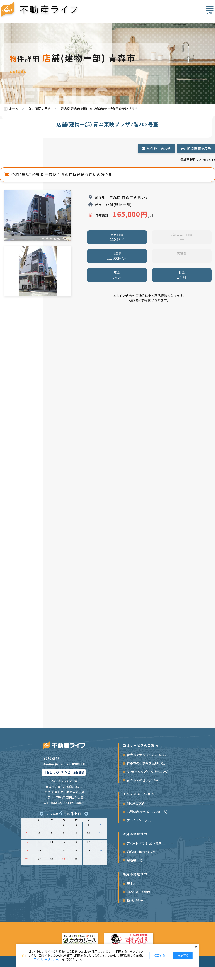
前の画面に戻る (40, 108)
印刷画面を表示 (196, 148)
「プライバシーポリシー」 (44, 959)
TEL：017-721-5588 (64, 772)
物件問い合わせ (156, 148)
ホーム (13, 108)
